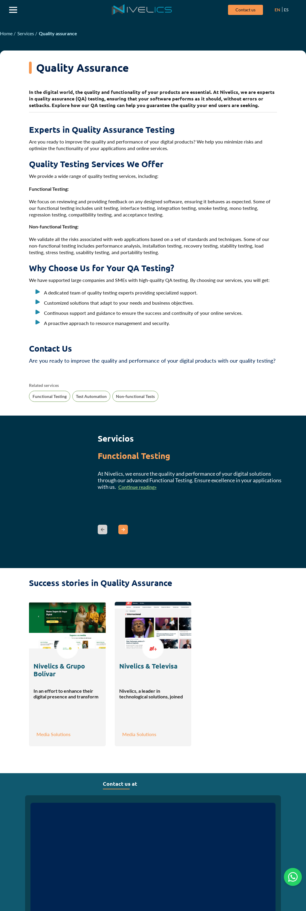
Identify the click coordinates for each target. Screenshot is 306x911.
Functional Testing (50, 397)
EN (275, 10)
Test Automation (91, 397)
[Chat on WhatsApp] (293, 877)
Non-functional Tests (135, 397)
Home (6, 34)
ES (284, 10)
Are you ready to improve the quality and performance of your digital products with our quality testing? (152, 361)
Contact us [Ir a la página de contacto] (243, 10)
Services (25, 34)
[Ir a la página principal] (141, 10)
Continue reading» (137, 488)
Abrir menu (13, 10)
